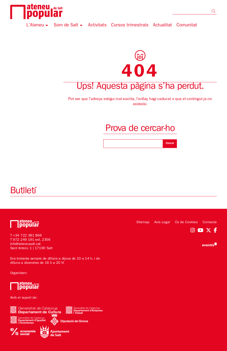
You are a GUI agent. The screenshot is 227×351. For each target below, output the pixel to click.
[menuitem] (37, 26)
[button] (214, 12)
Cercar (170, 143)
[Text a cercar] (194, 11)
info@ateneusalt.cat (25, 244)
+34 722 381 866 (27, 236)
